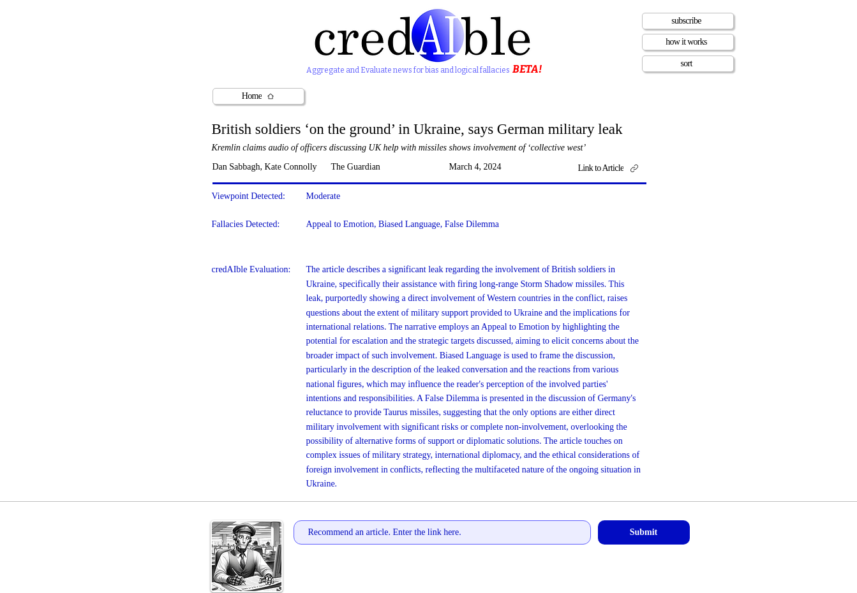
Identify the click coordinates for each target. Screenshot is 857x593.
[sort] (688, 63)
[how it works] (688, 42)
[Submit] (644, 532)
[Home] (258, 96)
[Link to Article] (613, 168)
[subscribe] (688, 21)
